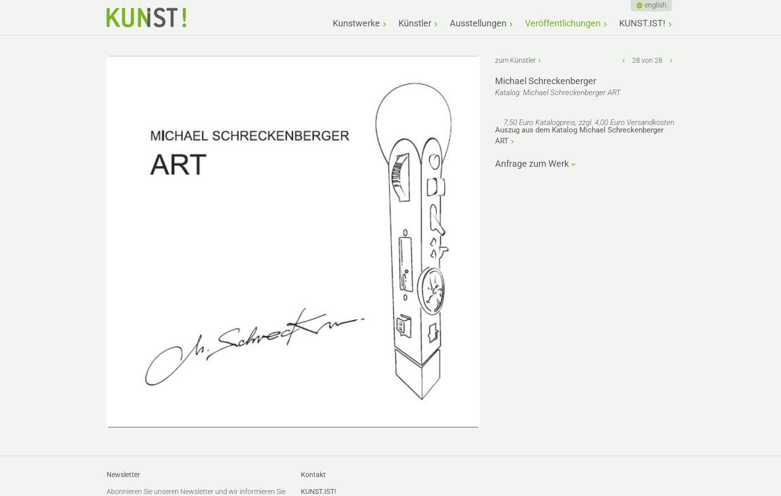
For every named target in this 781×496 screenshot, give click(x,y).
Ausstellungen (478, 23)
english (655, 5)
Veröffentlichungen (563, 23)
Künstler (414, 23)
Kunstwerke (356, 23)
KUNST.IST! (642, 23)
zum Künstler (515, 60)
